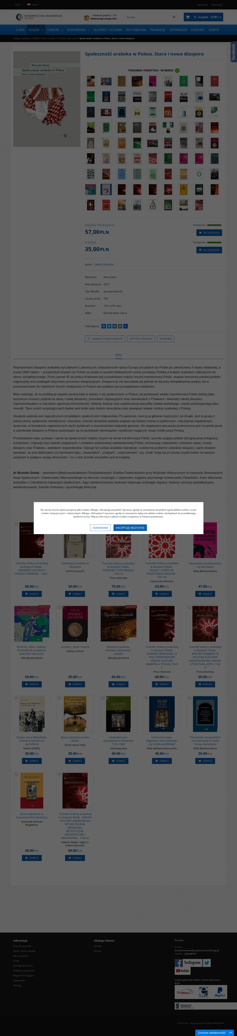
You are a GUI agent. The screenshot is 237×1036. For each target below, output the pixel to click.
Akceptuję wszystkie (130, 528)
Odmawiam (100, 528)
